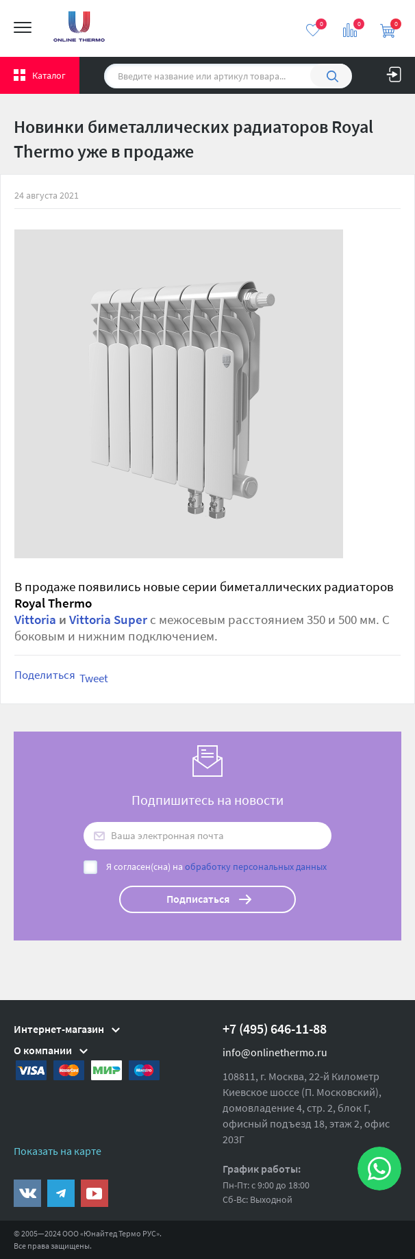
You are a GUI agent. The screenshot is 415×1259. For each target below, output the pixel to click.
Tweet (93, 678)
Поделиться (44, 674)
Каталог (49, 75)
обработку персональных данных (256, 866)
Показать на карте (57, 1151)
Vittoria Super (108, 619)
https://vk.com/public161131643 (27, 1193)
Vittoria (35, 619)
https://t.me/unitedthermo (61, 1193)
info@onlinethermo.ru (275, 1052)
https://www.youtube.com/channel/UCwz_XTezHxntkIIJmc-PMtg (94, 1193)
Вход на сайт (393, 71)
